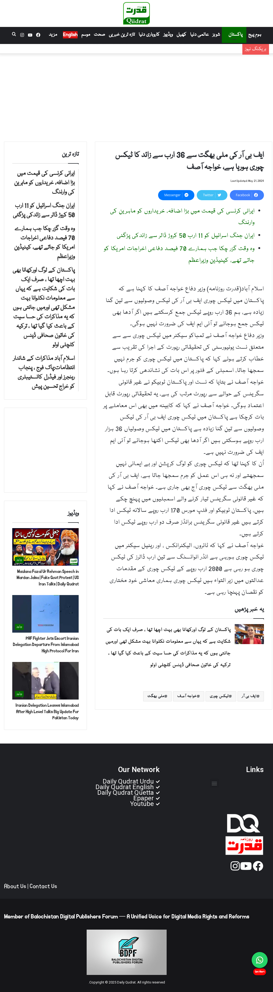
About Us (15, 886)
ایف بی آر (249, 696)
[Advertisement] (136, 96)
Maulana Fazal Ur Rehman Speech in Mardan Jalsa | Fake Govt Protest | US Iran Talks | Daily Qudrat (48, 577)
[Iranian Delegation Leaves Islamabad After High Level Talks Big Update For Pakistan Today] (45, 681)
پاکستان (235, 34)
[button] (214, 783)
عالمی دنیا (199, 34)
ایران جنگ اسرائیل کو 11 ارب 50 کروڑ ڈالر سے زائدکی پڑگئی (180, 53)
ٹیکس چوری (219, 696)
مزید (53, 34)
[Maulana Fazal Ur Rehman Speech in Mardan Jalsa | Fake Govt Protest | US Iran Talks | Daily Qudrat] (45, 547)
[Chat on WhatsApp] (260, 960)
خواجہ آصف (187, 696)
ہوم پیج (254, 34)
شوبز (216, 34)
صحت (99, 34)
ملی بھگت (155, 696)
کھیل (181, 34)
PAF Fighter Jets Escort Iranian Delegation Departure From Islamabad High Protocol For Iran (46, 644)
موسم (85, 34)
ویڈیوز (168, 34)
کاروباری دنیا (149, 34)
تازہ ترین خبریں (122, 34)
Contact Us (43, 886)
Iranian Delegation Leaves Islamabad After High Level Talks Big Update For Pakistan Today (47, 711)
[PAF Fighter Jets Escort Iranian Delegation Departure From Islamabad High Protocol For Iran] (45, 614)
